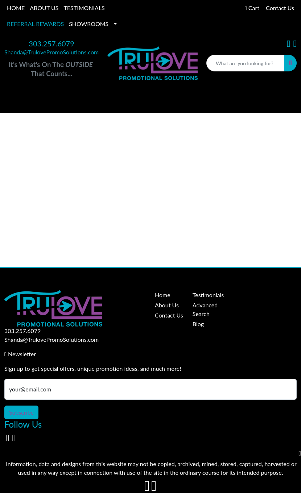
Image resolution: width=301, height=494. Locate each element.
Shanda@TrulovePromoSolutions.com (51, 52)
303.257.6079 (51, 43)
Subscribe (21, 412)
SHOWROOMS (88, 23)
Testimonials (207, 294)
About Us (167, 305)
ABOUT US (44, 7)
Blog (198, 323)
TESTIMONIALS (83, 7)
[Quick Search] (245, 63)
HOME (16, 7)
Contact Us (169, 315)
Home (162, 294)
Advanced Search (205, 309)
